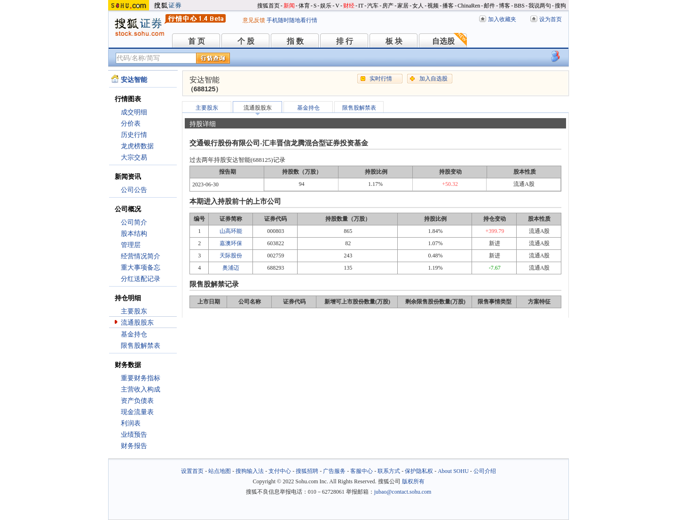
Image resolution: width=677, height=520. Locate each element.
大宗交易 (134, 157)
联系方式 (389, 471)
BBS (519, 5)
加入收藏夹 (502, 19)
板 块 (394, 41)
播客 (448, 5)
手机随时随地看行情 (292, 20)
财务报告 (134, 445)
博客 (504, 5)
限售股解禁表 (140, 345)
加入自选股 (433, 78)
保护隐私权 (419, 471)
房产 (388, 5)
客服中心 (361, 471)
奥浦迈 (230, 267)
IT (360, 5)
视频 (433, 5)
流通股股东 (137, 322)
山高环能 (231, 231)
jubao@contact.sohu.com (403, 491)
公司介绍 (484, 471)
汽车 (372, 5)
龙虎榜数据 (137, 146)
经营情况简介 (140, 256)
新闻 (289, 5)
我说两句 (539, 5)
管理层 (131, 244)
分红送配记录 (140, 278)
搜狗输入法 (250, 471)
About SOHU (453, 471)
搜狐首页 (268, 5)
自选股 (443, 41)
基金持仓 (134, 334)
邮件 (489, 5)
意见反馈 (254, 20)
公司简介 (134, 222)
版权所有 (413, 481)
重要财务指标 (140, 378)
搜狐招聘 (307, 471)
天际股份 (231, 255)
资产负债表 (137, 400)
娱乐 (325, 5)
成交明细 (134, 112)
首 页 (196, 41)
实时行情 (381, 78)
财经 (348, 5)
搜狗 (560, 5)
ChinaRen (468, 5)
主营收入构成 (140, 389)
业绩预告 (134, 434)
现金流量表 (137, 412)
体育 (304, 5)
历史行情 (134, 134)
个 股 (245, 41)
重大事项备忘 (140, 267)
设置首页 (192, 471)
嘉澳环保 (231, 243)
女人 (418, 5)
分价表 (131, 123)
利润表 (131, 423)
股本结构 (134, 233)
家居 (403, 5)
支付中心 (279, 471)
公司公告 (134, 189)
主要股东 (134, 311)
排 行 (344, 41)
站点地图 (219, 471)
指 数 (295, 41)
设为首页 (550, 19)
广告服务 (334, 471)
